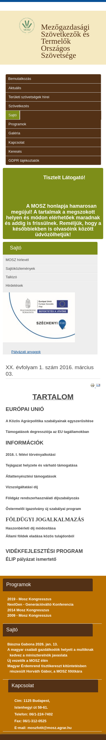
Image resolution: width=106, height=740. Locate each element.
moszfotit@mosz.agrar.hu (49, 728)
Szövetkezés (18, 106)
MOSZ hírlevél (17, 260)
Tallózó (11, 277)
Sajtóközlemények (20, 268)
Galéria (14, 133)
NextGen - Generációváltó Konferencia (40, 604)
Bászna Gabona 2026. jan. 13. (32, 644)
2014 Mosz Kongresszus (28, 610)
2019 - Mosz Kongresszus (29, 599)
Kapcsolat (16, 142)
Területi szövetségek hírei (28, 97)
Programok (17, 124)
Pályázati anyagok (26, 352)
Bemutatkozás (19, 78)
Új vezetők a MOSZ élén (27, 660)
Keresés (15, 151)
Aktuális (14, 88)
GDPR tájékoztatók (23, 160)
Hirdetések (14, 285)
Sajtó (12, 115)
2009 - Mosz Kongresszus (29, 615)
